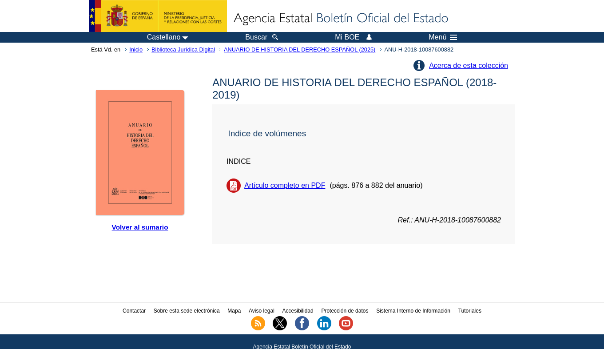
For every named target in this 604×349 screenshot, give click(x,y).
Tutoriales (469, 311)
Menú (443, 37)
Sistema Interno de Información (413, 311)
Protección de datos (344, 311)
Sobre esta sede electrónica (187, 311)
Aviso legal (261, 311)
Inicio (136, 49)
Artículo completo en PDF (284, 185)
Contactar (134, 311)
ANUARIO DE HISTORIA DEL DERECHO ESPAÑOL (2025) (299, 49)
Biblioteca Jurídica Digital (183, 49)
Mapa (234, 311)
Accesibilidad (298, 311)
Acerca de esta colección (468, 65)
